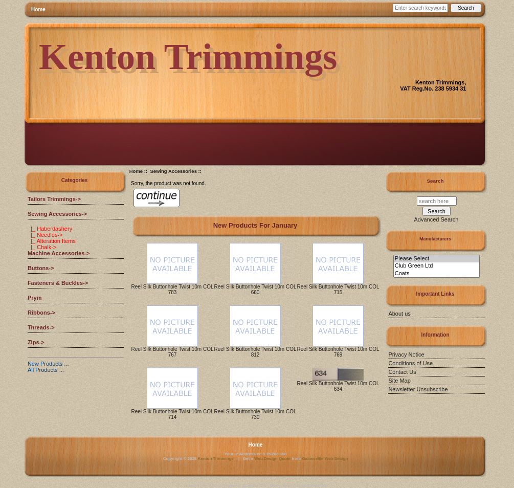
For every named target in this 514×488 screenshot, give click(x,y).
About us (399, 313)
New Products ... (48, 364)
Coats (436, 273)
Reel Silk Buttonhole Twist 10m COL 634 (338, 386)
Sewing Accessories (173, 171)
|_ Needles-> (45, 235)
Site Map (399, 381)
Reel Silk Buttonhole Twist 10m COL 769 (338, 352)
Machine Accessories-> (59, 253)
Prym (35, 298)
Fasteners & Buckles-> (58, 283)
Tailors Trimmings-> (54, 199)
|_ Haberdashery (50, 229)
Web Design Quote (272, 458)
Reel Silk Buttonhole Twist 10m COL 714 (172, 414)
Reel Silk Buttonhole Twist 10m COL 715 (338, 289)
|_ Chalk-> (42, 247)
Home (38, 9)
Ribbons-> (41, 312)
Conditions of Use (410, 363)
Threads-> (41, 327)
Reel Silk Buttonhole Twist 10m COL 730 (255, 414)
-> (57, 214)
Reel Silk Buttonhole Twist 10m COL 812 (255, 352)
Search (435, 181)
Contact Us (402, 372)
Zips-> (36, 342)
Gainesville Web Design (325, 458)
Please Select (436, 258)
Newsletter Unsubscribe (418, 389)
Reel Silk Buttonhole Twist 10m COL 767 (172, 352)
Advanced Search (436, 219)
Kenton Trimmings (216, 458)
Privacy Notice (406, 354)
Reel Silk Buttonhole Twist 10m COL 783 (172, 289)
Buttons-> (41, 268)
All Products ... (46, 370)
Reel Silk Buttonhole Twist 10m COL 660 (255, 289)
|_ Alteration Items (52, 241)
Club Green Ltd (436, 266)
